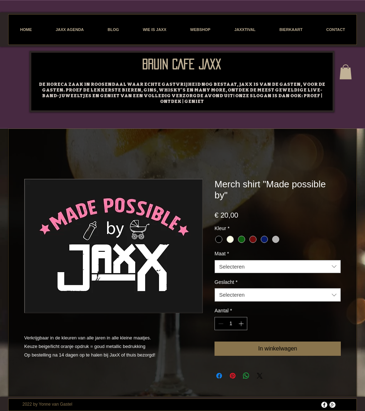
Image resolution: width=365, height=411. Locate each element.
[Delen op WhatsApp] (246, 375)
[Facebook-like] (75, 60)
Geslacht (226, 282)
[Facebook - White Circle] (324, 405)
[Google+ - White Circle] (332, 405)
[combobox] (278, 267)
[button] (345, 71)
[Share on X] (259, 375)
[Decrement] (220, 323)
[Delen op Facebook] (219, 375)
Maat (222, 253)
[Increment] (241, 323)
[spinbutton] (230, 323)
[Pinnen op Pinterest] (232, 375)
